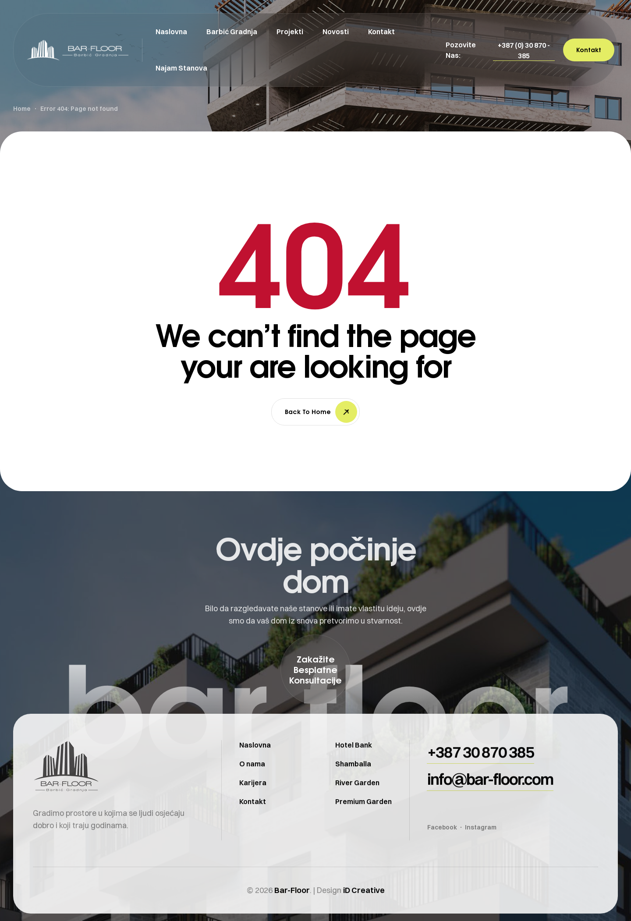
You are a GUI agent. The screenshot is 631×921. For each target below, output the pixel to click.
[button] (523, 50)
